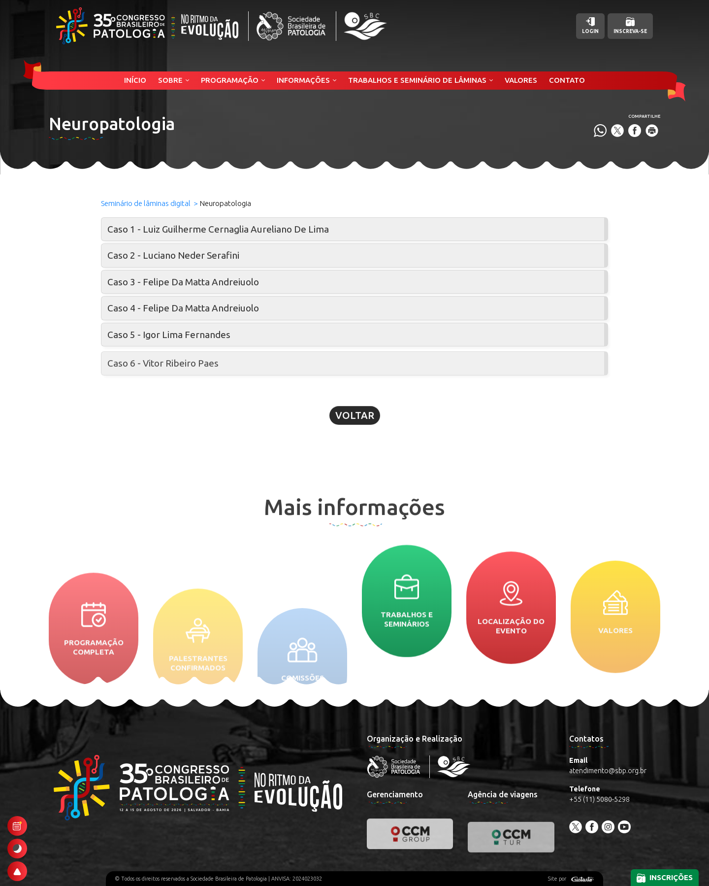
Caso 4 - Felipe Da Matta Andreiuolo (183, 308)
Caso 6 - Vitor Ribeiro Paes (163, 375)
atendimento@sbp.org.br (607, 771)
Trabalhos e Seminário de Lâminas (417, 80)
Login (590, 25)
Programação (229, 80)
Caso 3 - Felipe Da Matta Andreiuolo (183, 281)
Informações (303, 80)
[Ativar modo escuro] (17, 848)
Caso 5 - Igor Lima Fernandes (168, 334)
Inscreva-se (630, 25)
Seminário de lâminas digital (146, 203)
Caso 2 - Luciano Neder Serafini (173, 255)
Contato (567, 80)
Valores (521, 80)
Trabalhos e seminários (407, 655)
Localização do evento (511, 676)
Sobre (170, 80)
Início (135, 80)
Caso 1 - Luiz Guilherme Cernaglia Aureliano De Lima (218, 229)
